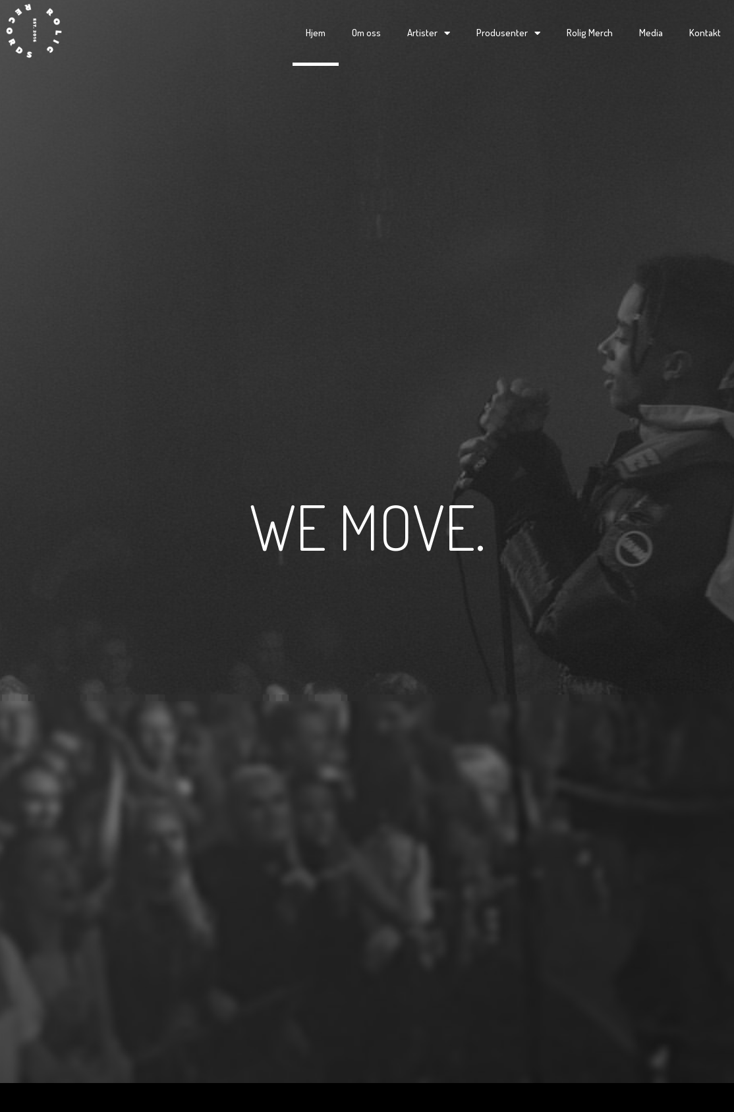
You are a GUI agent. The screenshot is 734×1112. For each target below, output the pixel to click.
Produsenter (508, 33)
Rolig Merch (590, 32)
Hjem (315, 32)
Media (651, 32)
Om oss (366, 32)
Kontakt (705, 32)
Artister (428, 33)
